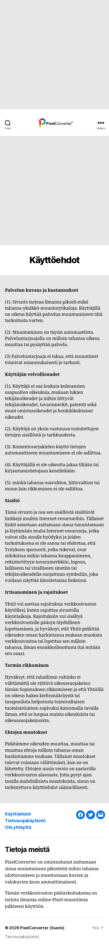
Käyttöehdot (18, 814)
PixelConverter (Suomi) (42, 927)
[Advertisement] (54, 54)
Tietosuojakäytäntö (25, 820)
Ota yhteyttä (18, 827)
